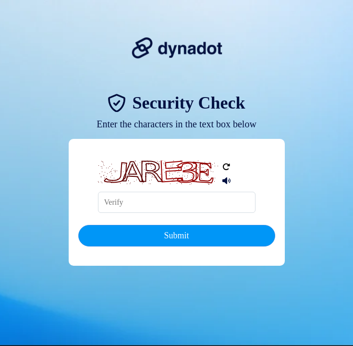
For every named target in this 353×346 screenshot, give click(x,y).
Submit (176, 235)
